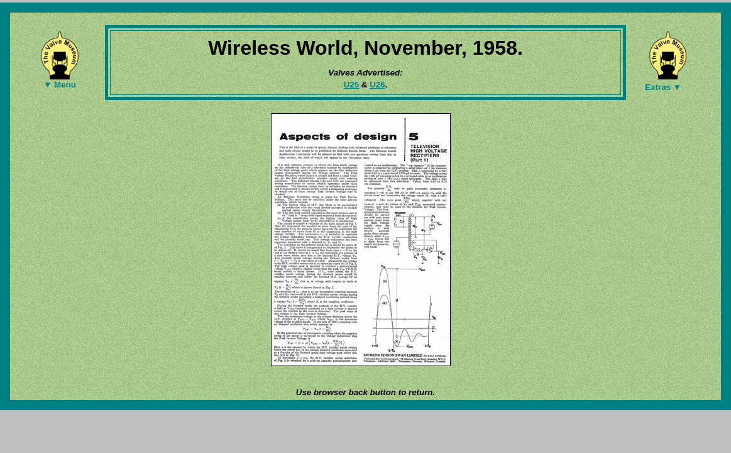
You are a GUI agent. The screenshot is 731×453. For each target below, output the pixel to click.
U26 (377, 84)
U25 (351, 84)
